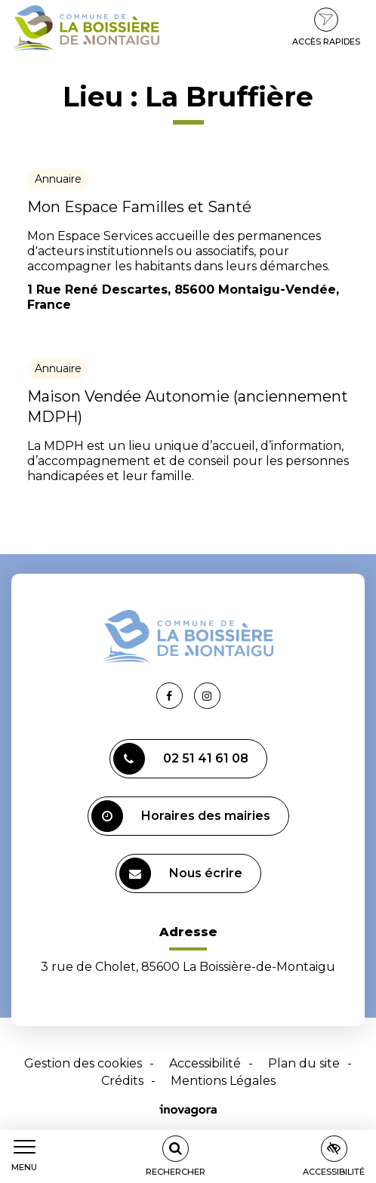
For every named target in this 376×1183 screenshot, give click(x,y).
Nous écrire (180, 873)
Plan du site (304, 1063)
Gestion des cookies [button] (83, 1063)
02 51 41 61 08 (180, 759)
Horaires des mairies (180, 816)
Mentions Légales (223, 1081)
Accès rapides (326, 27)
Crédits (122, 1081)
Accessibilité (205, 1063)
